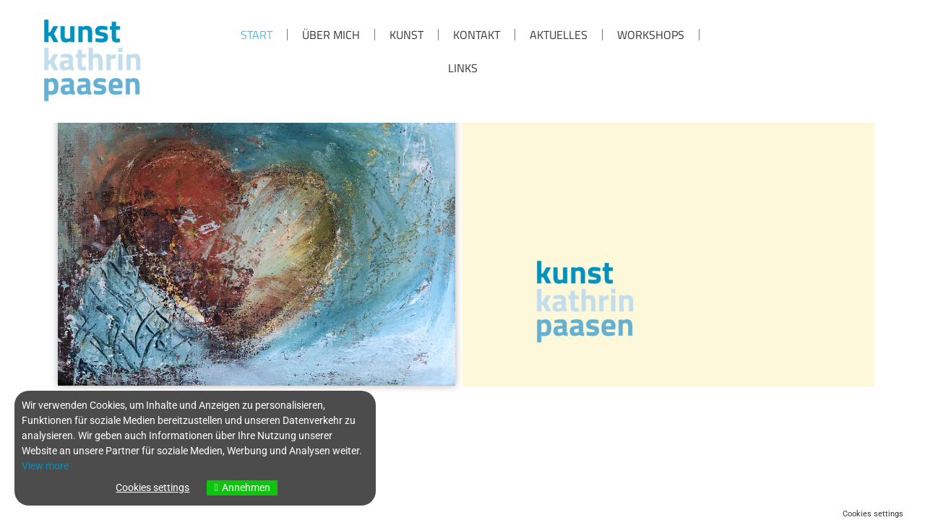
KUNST (406, 34)
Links (463, 68)
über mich (331, 34)
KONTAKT (476, 34)
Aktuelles (559, 34)
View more (45, 466)
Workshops (650, 34)
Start (256, 34)
